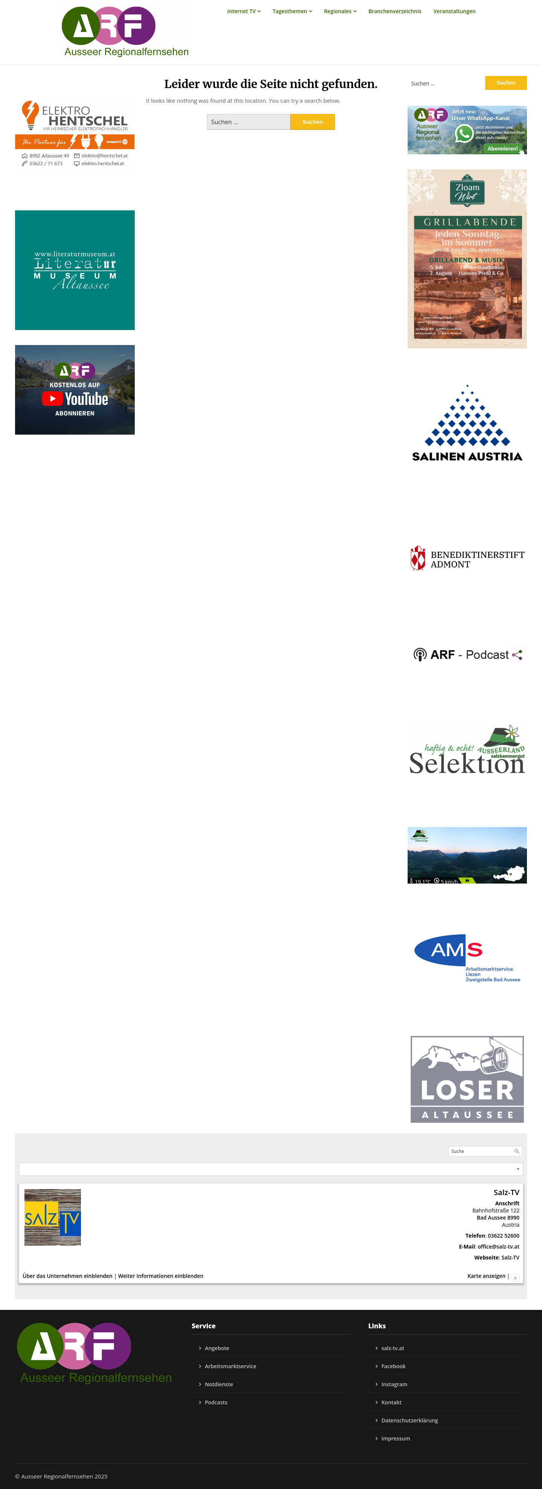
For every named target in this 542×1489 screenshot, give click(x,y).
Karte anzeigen (486, 1275)
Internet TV (241, 11)
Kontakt (391, 1402)
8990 (513, 1217)
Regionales (338, 11)
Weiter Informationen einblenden (160, 1275)
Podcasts (216, 1402)
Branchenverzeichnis (395, 11)
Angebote (217, 1348)
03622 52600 (503, 1235)
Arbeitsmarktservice (230, 1366)
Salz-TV (510, 1257)
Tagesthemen (290, 11)
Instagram (394, 1384)
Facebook (393, 1366)
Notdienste (219, 1384)
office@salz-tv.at (498, 1246)
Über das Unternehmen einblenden (68, 1275)
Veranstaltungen (455, 11)
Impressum (395, 1438)
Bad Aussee (491, 1217)
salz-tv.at (392, 1348)
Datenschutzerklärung (409, 1420)
